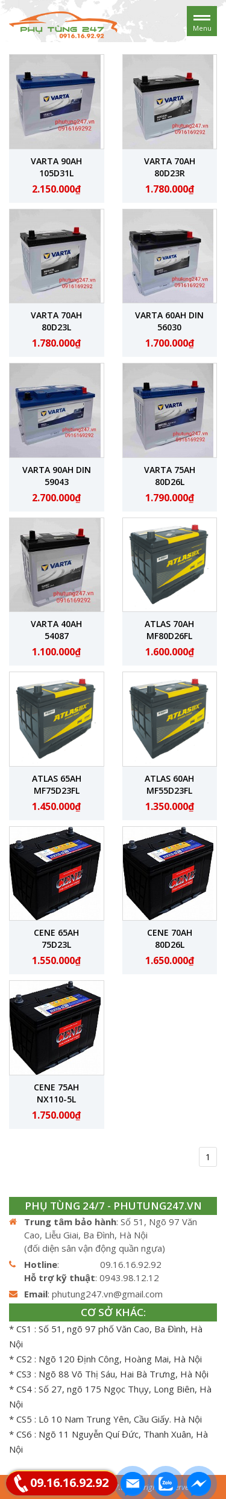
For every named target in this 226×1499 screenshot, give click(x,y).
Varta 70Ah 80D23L (56, 321)
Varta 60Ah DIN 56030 (169, 321)
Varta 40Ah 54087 (56, 629)
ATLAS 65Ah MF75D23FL (56, 784)
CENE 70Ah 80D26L (169, 938)
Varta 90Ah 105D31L (56, 167)
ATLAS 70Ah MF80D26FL (169, 629)
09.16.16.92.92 (69, 1482)
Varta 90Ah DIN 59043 (56, 475)
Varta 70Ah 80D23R (169, 167)
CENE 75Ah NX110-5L (56, 1093)
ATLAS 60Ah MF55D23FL (169, 784)
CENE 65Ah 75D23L (56, 938)
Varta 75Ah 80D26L (169, 475)
